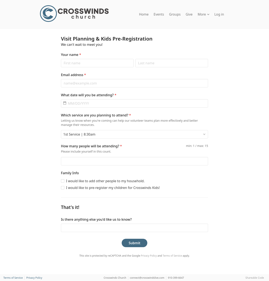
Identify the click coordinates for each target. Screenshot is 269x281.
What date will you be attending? (88, 95)
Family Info (70, 173)
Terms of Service (172, 255)
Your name (71, 54)
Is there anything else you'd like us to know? (96, 219)
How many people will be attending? (91, 146)
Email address (73, 75)
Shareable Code (254, 278)
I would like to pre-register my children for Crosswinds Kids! (113, 188)
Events (159, 14)
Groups (175, 14)
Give (189, 14)
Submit (134, 243)
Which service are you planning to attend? (96, 115)
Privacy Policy (149, 255)
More (203, 14)
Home (144, 14)
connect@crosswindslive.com (147, 278)
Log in (219, 14)
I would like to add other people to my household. (105, 181)
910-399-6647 (176, 278)
